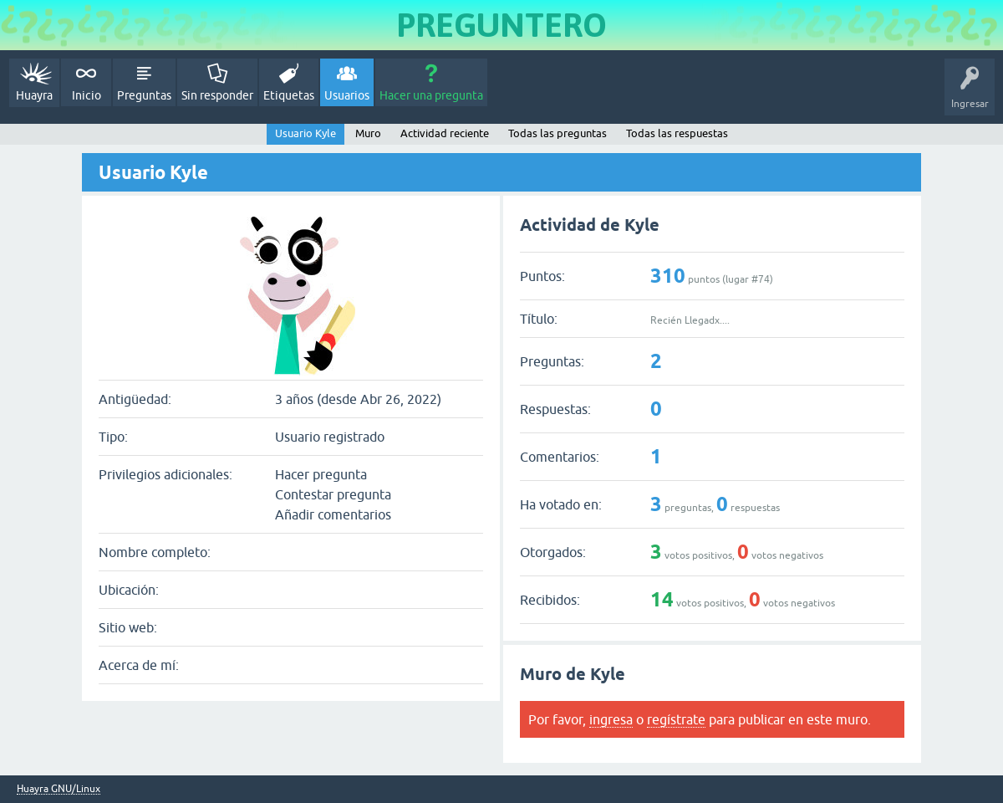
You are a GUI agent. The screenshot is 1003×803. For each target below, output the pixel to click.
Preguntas (144, 95)
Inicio (86, 95)
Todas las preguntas (557, 133)
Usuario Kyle (305, 133)
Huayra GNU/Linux (58, 789)
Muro (368, 133)
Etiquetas (288, 95)
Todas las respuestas (677, 133)
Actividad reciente (444, 133)
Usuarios (346, 95)
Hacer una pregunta (431, 95)
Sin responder (217, 95)
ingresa (611, 719)
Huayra (34, 95)
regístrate (676, 719)
